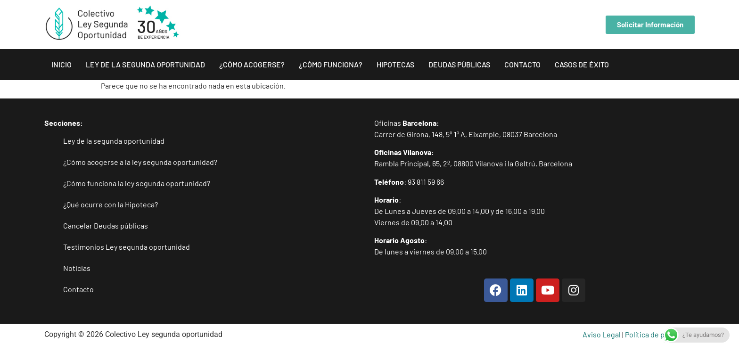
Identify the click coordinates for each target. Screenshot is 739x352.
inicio (61, 64)
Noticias (76, 267)
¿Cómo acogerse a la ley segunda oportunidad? (140, 161)
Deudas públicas (459, 64)
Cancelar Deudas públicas (105, 225)
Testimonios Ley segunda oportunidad (126, 246)
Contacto (522, 64)
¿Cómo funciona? (330, 64)
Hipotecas (395, 64)
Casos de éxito (582, 64)
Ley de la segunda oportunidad (145, 64)
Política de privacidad (660, 334)
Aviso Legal (602, 334)
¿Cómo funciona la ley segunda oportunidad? (136, 183)
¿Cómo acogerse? (252, 64)
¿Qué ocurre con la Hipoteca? (110, 204)
